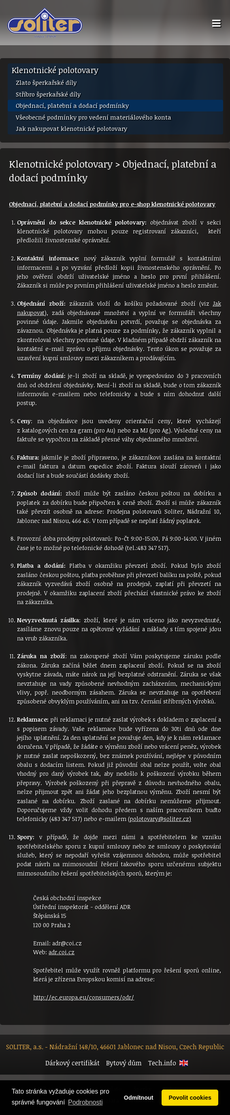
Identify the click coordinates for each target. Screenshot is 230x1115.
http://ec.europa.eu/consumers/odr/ (83, 997)
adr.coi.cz (62, 952)
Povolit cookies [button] (189, 1097)
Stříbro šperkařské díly (48, 94)
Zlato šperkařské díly (46, 82)
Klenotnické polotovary (55, 70)
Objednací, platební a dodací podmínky (72, 105)
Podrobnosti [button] (85, 1102)
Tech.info (162, 1062)
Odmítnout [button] (138, 1097)
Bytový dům (124, 1062)
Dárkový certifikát (72, 1062)
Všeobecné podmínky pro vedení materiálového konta (93, 117)
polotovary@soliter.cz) (160, 819)
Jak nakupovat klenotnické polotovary (71, 128)
